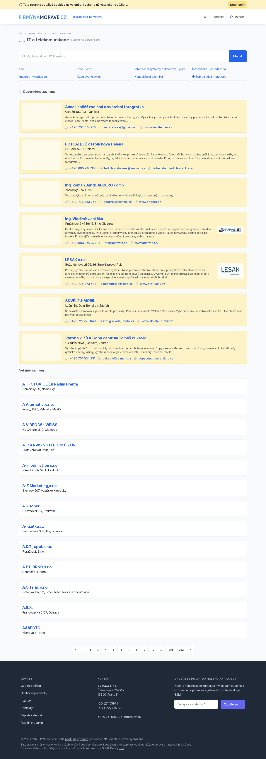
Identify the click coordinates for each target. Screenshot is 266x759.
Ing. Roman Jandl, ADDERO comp (94, 185)
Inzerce (237, 17)
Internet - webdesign (33, 76)
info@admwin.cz (115, 243)
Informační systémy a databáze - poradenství (161, 69)
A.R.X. (27, 607)
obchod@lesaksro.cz (118, 284)
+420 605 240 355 (83, 168)
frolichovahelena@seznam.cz (124, 168)
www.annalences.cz (159, 127)
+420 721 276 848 (83, 321)
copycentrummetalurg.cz (156, 358)
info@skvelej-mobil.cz (118, 321)
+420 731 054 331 (82, 358)
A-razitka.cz (33, 526)
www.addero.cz (150, 202)
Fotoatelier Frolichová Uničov (173, 168)
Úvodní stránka (31, 686)
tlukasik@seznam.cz (117, 358)
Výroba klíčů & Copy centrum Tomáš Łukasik (105, 338)
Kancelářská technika (148, 76)
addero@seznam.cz (118, 202)
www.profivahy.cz (152, 284)
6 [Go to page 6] (121, 649)
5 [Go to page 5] (113, 649)
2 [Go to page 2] (90, 649)
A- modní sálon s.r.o (40, 465)
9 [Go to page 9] (144, 649)
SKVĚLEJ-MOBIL (80, 301)
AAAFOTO (31, 628)
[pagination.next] (190, 649)
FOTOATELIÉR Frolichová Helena (94, 144)
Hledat (237, 56)
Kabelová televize (89, 76)
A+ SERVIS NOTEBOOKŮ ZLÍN (49, 445)
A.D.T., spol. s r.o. (37, 546)
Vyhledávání (35, 33)
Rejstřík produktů (32, 722)
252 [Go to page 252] (181, 649)
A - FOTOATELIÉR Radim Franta (50, 384)
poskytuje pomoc (76, 739)
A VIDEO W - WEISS (39, 425)
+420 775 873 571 (83, 284)
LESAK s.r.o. (76, 260)
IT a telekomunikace (60, 33)
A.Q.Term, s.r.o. (35, 587)
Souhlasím (237, 4)
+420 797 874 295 (83, 127)
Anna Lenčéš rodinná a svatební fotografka (104, 107)
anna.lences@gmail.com (120, 127)
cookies (86, 744)
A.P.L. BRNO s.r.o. (37, 567)
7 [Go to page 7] (129, 649)
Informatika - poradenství (209, 69)
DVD (22, 69)
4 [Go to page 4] (106, 649)
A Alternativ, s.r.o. (38, 404)
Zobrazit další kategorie (209, 76)
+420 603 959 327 (83, 243)
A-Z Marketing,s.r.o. (40, 486)
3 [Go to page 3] (98, 649)
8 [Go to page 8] (137, 649)
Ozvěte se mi (233, 704)
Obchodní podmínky (34, 693)
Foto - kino (84, 69)
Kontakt (218, 17)
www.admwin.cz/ (146, 243)
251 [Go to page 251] (171, 649)
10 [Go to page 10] (152, 649)
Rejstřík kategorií (31, 715)
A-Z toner (31, 506)
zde (121, 748)
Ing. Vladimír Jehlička (84, 219)
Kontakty (27, 708)
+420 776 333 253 (83, 202)
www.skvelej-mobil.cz (157, 321)
